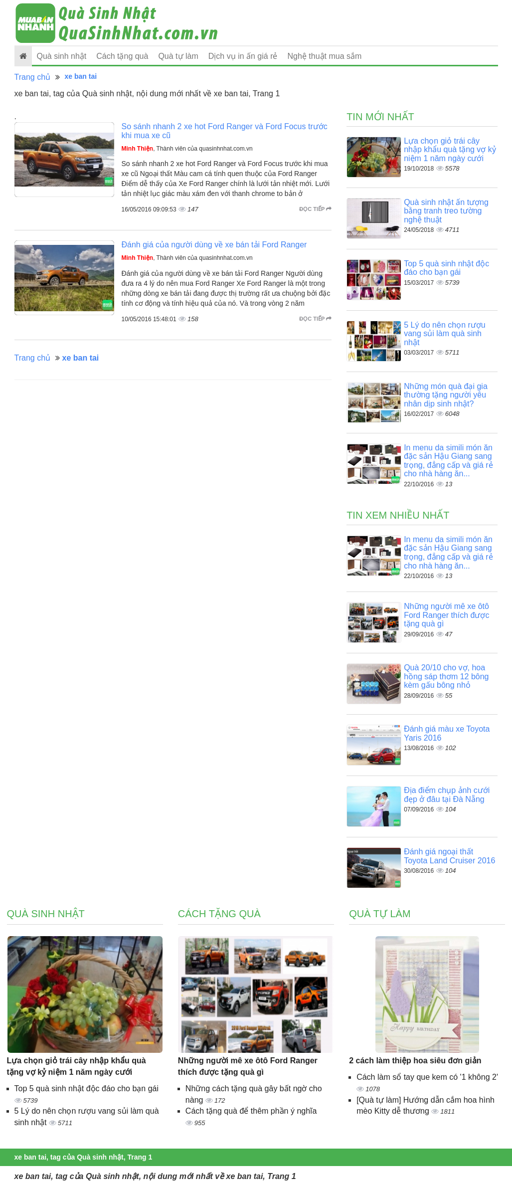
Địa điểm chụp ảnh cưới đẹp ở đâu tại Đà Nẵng (447, 794)
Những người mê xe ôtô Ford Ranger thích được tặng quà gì (446, 615)
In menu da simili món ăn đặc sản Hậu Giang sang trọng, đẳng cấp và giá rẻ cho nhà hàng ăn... (448, 460)
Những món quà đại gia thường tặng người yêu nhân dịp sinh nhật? (446, 395)
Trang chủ (32, 77)
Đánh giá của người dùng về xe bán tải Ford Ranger (214, 244)
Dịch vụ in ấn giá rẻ (243, 56)
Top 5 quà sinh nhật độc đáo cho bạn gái (446, 268)
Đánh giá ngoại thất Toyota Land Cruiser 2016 (449, 856)
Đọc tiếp (315, 209)
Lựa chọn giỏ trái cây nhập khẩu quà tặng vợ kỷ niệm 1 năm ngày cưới (450, 150)
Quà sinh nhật (62, 56)
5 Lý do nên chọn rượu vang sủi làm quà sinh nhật (445, 334)
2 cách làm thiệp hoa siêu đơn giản (415, 1060)
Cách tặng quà (122, 56)
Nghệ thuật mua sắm (325, 56)
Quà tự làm (178, 56)
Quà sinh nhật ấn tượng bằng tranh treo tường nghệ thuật (446, 211)
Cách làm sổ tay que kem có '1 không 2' (427, 1077)
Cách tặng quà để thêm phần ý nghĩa (251, 1111)
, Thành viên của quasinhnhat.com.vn (187, 148)
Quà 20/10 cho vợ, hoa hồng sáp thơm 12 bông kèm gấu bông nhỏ (446, 676)
